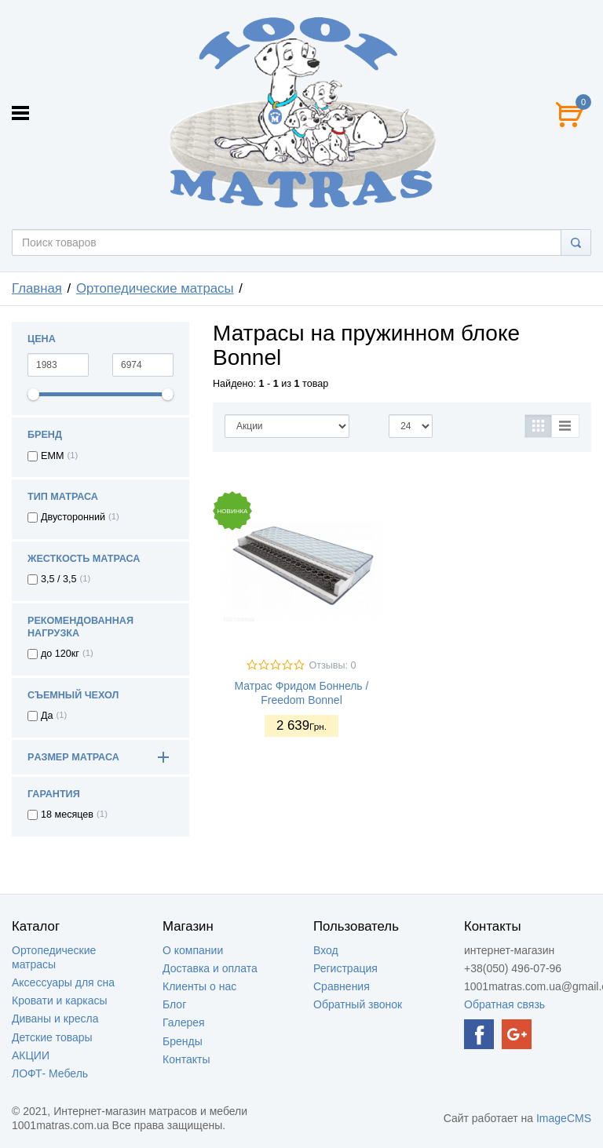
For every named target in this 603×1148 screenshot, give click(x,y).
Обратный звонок (357, 1004)
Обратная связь (504, 1004)
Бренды (183, 1041)
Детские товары (52, 1037)
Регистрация (345, 968)
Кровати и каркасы (60, 1000)
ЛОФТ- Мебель (50, 1073)
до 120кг (60, 653)
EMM (52, 455)
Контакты (186, 1059)
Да (47, 715)
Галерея (184, 1022)
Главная (37, 288)
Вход (325, 950)
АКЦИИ (30, 1055)
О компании (193, 950)
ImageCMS (563, 1118)
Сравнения (341, 986)
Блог (174, 1004)
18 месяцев (67, 814)
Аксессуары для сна (63, 982)
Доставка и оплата (210, 968)
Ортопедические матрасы (155, 288)
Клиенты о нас (199, 986)
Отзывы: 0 (332, 665)
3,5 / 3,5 (59, 579)
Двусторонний (73, 517)
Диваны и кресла (55, 1018)
